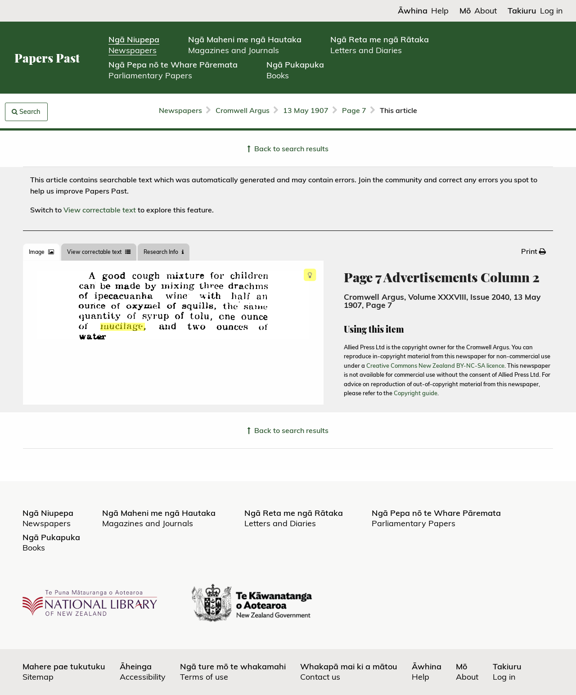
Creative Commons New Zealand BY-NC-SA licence (435, 365)
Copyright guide (415, 393)
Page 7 (354, 110)
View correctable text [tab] (98, 251)
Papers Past (47, 58)
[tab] (41, 252)
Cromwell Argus (243, 110)
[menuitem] (533, 251)
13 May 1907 (305, 110)
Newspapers (180, 110)
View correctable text (99, 209)
